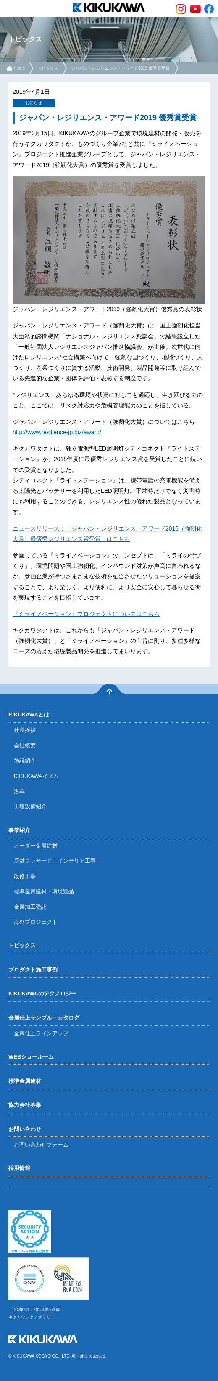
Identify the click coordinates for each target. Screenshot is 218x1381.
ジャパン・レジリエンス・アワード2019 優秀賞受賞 (120, 68)
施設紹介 (25, 760)
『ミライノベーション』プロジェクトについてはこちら (86, 614)
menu (8, 8)
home (19, 68)
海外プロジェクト (36, 922)
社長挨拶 (25, 730)
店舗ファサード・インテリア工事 (55, 861)
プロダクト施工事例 (33, 969)
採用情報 (19, 1168)
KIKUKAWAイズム (36, 776)
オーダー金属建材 (36, 846)
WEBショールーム (31, 1057)
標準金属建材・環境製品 (44, 891)
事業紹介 (19, 830)
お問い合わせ (24, 1129)
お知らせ (33, 102)
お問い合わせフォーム (41, 1144)
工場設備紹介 (30, 806)
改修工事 (25, 876)
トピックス (47, 68)
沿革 (19, 791)
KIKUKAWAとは (28, 714)
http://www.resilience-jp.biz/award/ (57, 432)
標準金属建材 (24, 1081)
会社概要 (25, 745)
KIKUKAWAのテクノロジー (42, 993)
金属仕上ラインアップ (41, 1033)
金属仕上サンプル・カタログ (43, 1018)
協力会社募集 (24, 1105)
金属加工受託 (30, 907)
